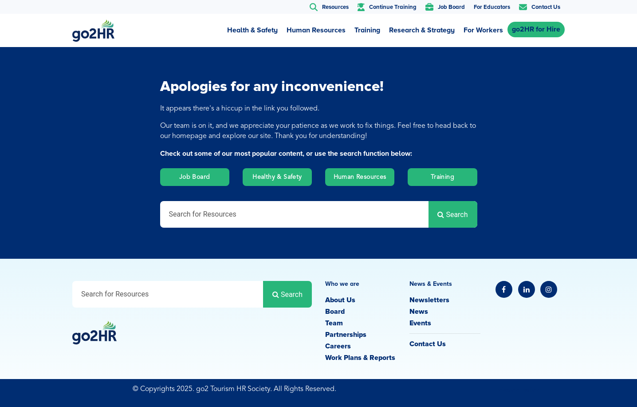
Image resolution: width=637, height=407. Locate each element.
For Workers (483, 30)
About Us (340, 300)
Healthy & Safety (277, 177)
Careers (338, 346)
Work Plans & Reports (360, 357)
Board (335, 311)
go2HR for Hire (536, 29)
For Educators (492, 7)
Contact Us (427, 344)
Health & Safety (252, 30)
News (418, 311)
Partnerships (346, 334)
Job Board (194, 177)
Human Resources (316, 30)
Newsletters (429, 300)
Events (420, 323)
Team (334, 323)
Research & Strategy (422, 30)
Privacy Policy (517, 390)
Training (367, 30)
